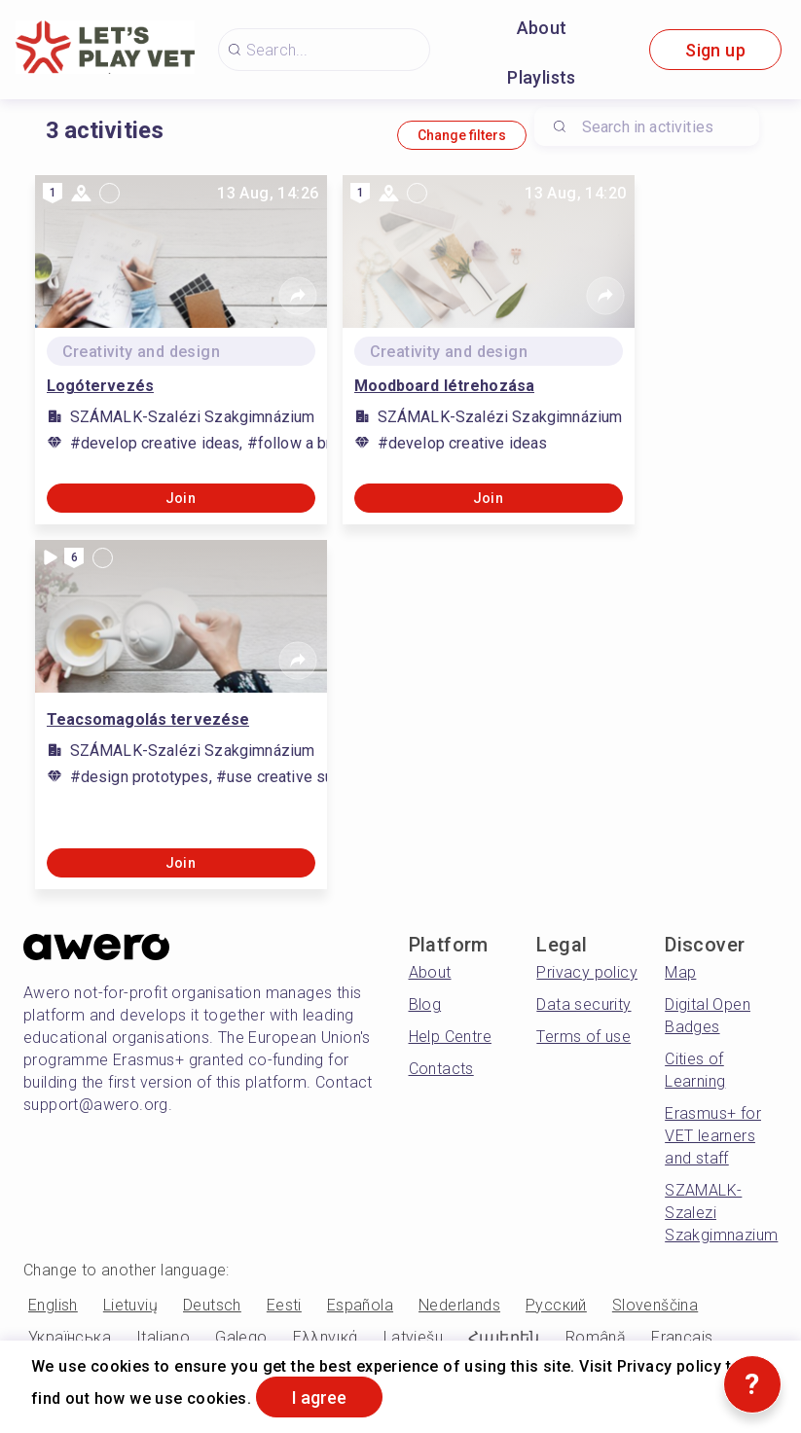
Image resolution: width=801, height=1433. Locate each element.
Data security (583, 1004)
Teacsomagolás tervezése (148, 719)
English (53, 1305)
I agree (319, 1397)
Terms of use (583, 1036)
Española (360, 1305)
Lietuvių (130, 1305)
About (542, 28)
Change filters (462, 135)
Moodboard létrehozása (444, 385)
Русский (556, 1305)
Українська (69, 1337)
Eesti (284, 1305)
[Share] (297, 295)
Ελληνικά (325, 1337)
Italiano (163, 1337)
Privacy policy (586, 972)
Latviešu (413, 1337)
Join (181, 498)
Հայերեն (504, 1337)
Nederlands (459, 1305)
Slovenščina (655, 1305)
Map (680, 972)
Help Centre (450, 1036)
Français (681, 1337)
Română (595, 1337)
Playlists (541, 77)
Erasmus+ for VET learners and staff (713, 1135)
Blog (425, 1004)
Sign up (715, 50)
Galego (241, 1337)
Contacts (441, 1068)
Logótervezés (100, 385)
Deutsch (212, 1305)
